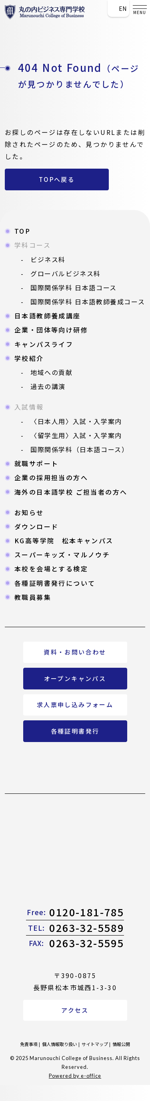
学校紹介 (29, 358)
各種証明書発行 (75, 731)
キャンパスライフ (43, 344)
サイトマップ (95, 1044)
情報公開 (121, 1044)
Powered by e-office (75, 1075)
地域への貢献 (51, 372)
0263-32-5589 (75, 928)
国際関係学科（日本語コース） (79, 449)
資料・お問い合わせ (75, 652)
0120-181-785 (75, 912)
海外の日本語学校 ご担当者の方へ (70, 492)
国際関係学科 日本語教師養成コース (87, 301)
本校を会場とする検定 (51, 568)
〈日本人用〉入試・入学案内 (76, 421)
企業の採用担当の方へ (51, 477)
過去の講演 (48, 386)
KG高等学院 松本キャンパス (64, 540)
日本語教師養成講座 (47, 315)
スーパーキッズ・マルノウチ (62, 554)
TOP (22, 231)
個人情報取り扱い (59, 1044)
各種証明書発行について (54, 583)
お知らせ (29, 512)
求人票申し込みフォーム (75, 704)
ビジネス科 (48, 259)
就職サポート (36, 463)
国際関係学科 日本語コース (73, 287)
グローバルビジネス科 (65, 273)
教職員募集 (32, 597)
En (118, 8)
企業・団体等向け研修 (51, 329)
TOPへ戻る (57, 179)
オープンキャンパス (75, 678)
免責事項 (29, 1044)
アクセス (75, 1010)
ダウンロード (36, 526)
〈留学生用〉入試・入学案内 (76, 435)
